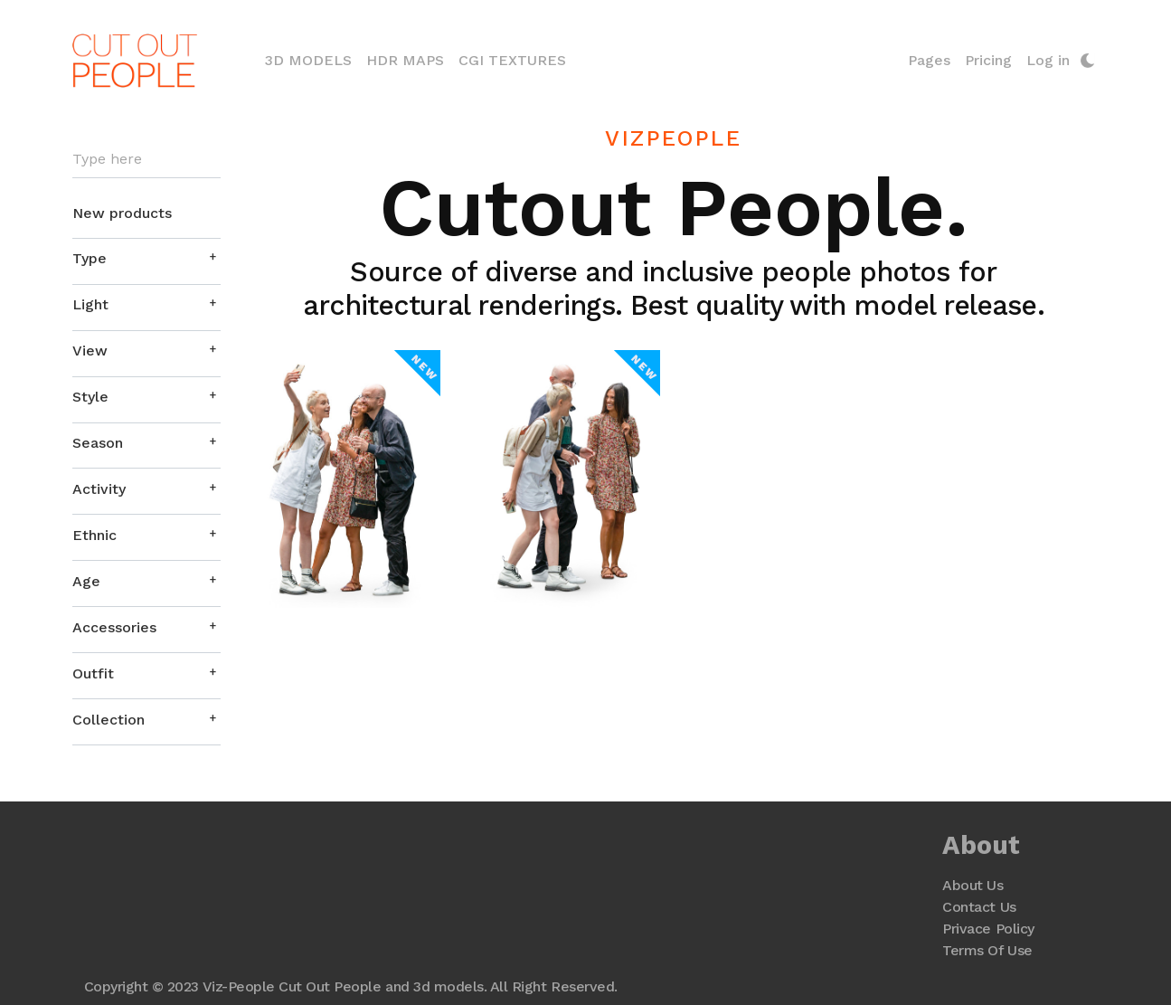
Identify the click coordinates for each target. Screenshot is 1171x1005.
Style (90, 396)
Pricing (988, 60)
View (90, 350)
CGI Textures (512, 60)
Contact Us (978, 906)
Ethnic (94, 535)
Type (89, 258)
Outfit (93, 673)
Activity (99, 489)
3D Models (312, 59)
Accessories (114, 627)
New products (122, 213)
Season (97, 442)
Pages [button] (929, 60)
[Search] (146, 159)
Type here (107, 159)
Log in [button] (1048, 60)
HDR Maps (405, 60)
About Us (972, 885)
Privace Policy (988, 928)
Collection (108, 719)
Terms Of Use (987, 950)
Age (86, 581)
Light (90, 304)
